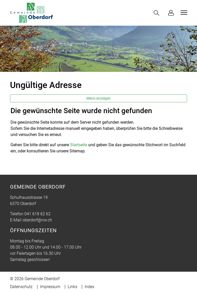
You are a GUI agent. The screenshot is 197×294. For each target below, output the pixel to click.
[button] (157, 13)
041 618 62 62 (37, 213)
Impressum (50, 286)
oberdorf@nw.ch (37, 220)
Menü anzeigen (98, 98)
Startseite (78, 144)
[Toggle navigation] (183, 12)
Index (89, 286)
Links (72, 286)
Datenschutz (21, 286)
